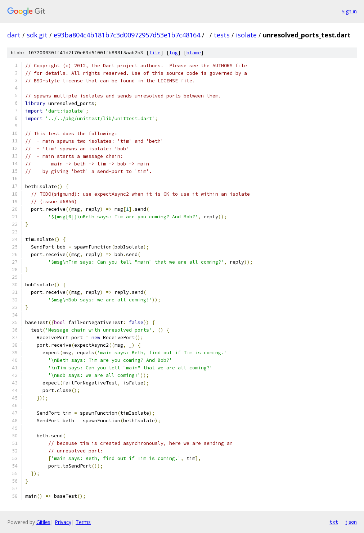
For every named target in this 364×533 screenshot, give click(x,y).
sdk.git (37, 35)
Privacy (63, 522)
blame (194, 53)
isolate (246, 35)
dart (14, 35)
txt (333, 522)
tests (222, 35)
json (351, 522)
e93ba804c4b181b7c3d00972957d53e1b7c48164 (127, 35)
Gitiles (43, 522)
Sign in (349, 11)
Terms (83, 522)
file (155, 53)
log (173, 53)
